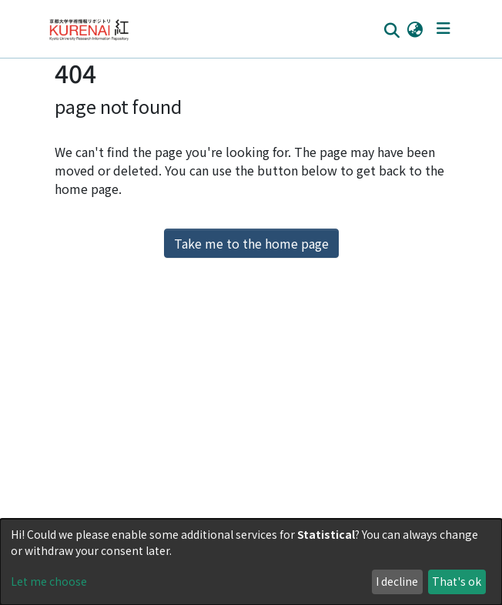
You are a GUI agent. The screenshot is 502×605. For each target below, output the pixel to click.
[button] (414, 28)
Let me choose (49, 581)
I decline (397, 581)
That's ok (456, 581)
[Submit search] (391, 29)
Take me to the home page (251, 243)
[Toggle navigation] (443, 28)
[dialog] (251, 562)
